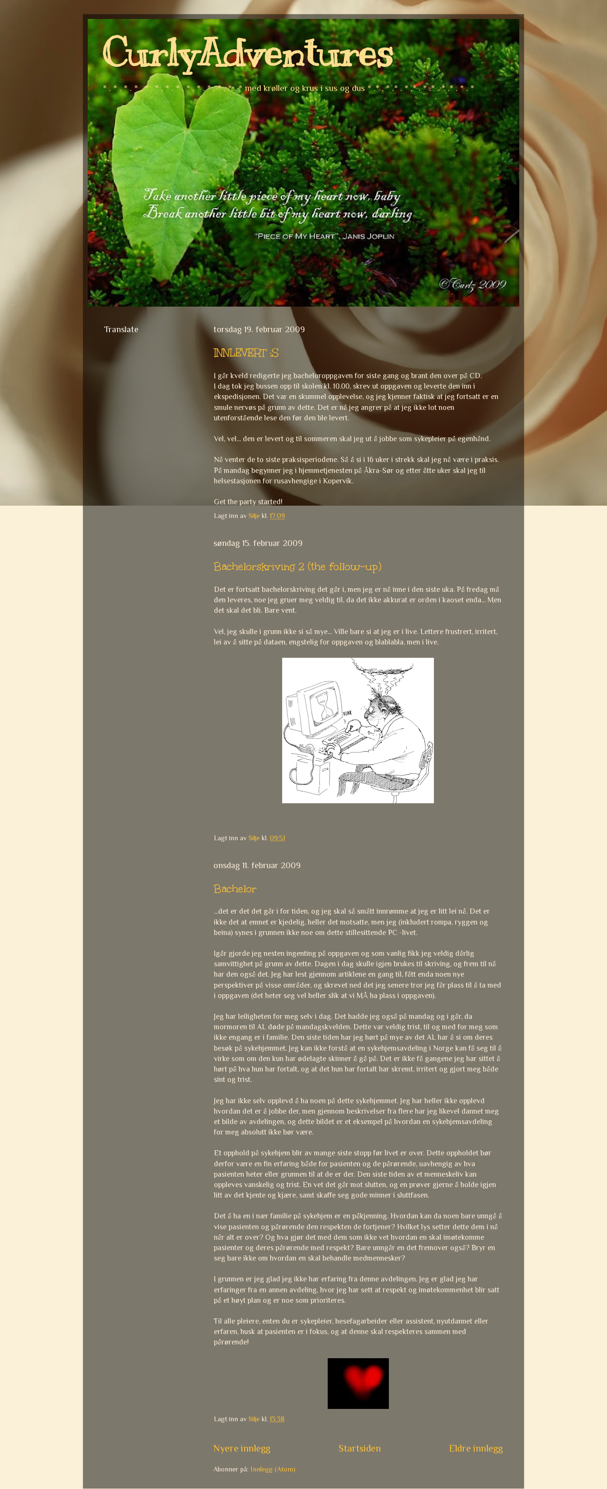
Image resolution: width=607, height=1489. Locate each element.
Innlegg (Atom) (272, 1469)
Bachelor (235, 889)
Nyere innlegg (241, 1448)
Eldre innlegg (476, 1448)
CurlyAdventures (247, 53)
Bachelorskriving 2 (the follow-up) (297, 566)
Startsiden (360, 1448)
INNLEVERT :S (246, 353)
